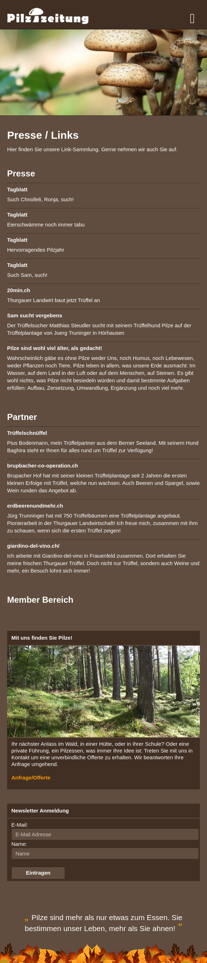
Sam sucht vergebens (34, 315)
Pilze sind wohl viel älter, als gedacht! (54, 348)
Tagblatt (17, 189)
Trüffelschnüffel (27, 433)
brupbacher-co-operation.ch (42, 466)
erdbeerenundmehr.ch (35, 506)
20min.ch (18, 290)
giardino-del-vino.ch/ (33, 546)
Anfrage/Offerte (30, 778)
